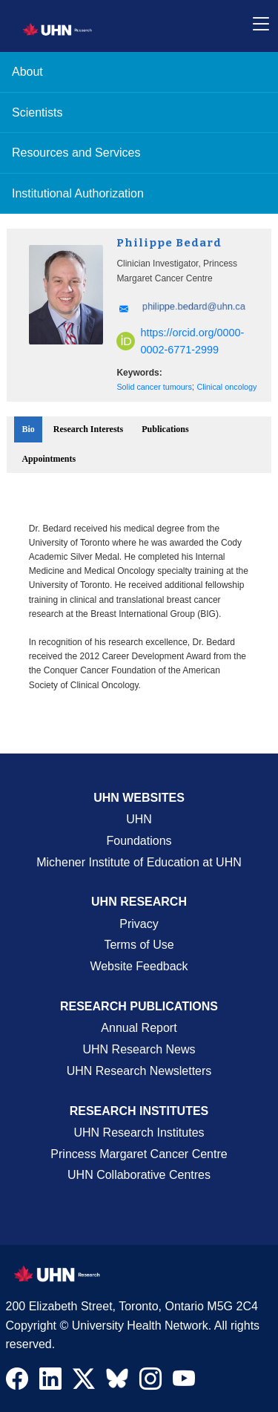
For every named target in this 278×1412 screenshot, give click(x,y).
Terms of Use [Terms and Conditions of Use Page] (138, 944)
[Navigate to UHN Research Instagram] (150, 1382)
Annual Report (138, 1028)
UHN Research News (138, 1049)
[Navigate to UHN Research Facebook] (17, 1382)
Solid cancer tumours (153, 386)
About (27, 71)
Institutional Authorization (78, 193)
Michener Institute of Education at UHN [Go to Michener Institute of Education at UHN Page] (139, 862)
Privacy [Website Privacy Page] (138, 924)
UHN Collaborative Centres (139, 1175)
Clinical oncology (226, 386)
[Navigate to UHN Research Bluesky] (117, 1379)
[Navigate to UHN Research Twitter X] (84, 1382)
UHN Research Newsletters (139, 1071)
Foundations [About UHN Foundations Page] (138, 840)
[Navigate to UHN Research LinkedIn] (50, 1382)
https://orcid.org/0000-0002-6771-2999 (180, 341)
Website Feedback (139, 966)
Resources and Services (76, 152)
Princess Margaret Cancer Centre (138, 1154)
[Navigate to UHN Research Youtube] (184, 1382)
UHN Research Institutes (138, 1132)
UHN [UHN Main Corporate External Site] (139, 819)
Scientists (37, 112)
